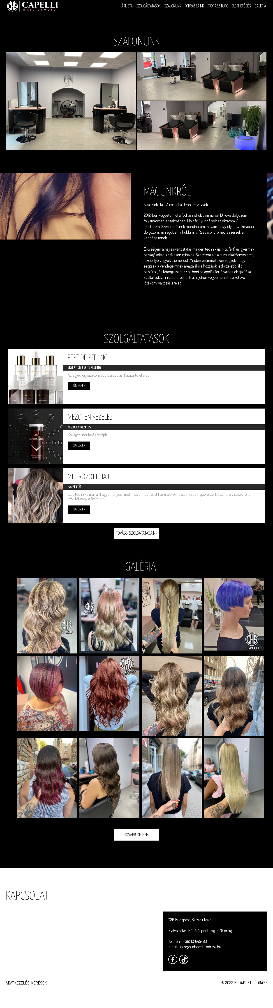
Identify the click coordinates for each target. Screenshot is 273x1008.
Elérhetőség (241, 6)
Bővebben (80, 386)
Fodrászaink (194, 6)
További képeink (136, 839)
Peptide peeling (89, 358)
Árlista (127, 6)
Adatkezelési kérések (26, 982)
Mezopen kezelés (91, 419)
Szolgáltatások (148, 6)
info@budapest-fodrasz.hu (200, 946)
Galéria (260, 6)
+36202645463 (195, 941)
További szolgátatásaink (136, 538)
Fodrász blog (218, 6)
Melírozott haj (89, 480)
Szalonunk (172, 6)
